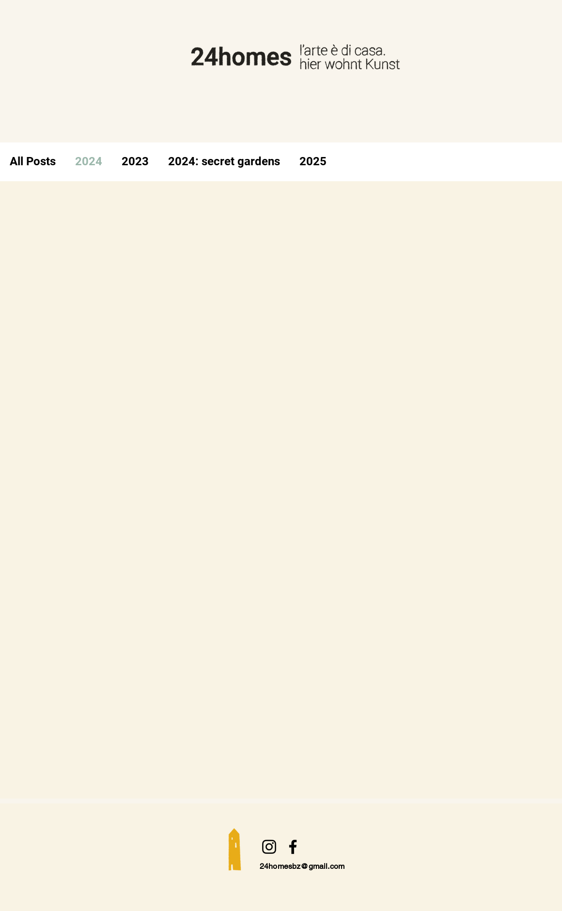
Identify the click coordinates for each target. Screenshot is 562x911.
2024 (88, 161)
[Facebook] (292, 846)
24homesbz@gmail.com (302, 866)
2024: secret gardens (224, 161)
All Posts (33, 161)
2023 (135, 161)
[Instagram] (269, 846)
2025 (313, 161)
